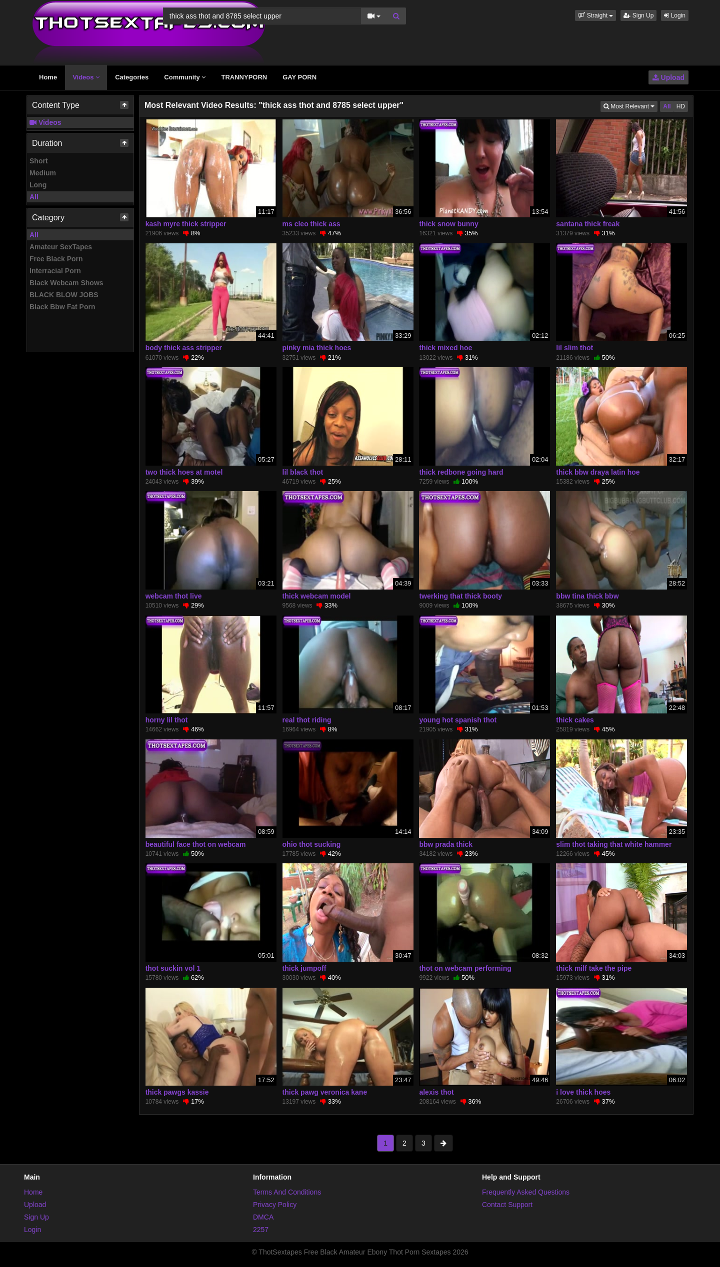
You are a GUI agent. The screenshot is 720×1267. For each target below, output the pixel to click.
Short (39, 161)
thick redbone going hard (461, 472)
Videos (86, 77)
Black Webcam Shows (67, 283)
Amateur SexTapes (61, 247)
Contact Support (507, 1205)
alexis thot (436, 1092)
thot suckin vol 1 (173, 968)
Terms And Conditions (287, 1192)
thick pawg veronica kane (325, 1092)
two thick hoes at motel (184, 472)
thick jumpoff (304, 968)
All (34, 197)
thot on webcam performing (465, 968)
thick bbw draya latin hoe (598, 472)
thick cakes (575, 720)
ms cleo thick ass (311, 224)
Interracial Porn (55, 271)
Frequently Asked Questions (526, 1192)
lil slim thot (574, 348)
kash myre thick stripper (186, 224)
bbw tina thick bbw (587, 596)
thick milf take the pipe (594, 968)
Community (185, 77)
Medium (43, 173)
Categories (131, 77)
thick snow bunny (448, 224)
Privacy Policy (274, 1205)
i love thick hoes (583, 1092)
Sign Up (639, 15)
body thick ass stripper (184, 348)
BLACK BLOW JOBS (64, 295)
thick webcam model (316, 596)
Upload (668, 77)
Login (675, 15)
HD (680, 106)
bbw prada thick (445, 844)
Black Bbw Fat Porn (62, 307)
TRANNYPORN (244, 77)
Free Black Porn (56, 259)
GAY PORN (299, 77)
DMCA (263, 1217)
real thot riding (307, 720)
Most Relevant (631, 105)
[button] (595, 15)
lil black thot (303, 472)
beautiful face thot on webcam (196, 844)
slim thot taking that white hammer (614, 844)
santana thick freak (588, 224)
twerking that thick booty (460, 596)
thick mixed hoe (445, 348)
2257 (260, 1230)
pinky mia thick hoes (317, 348)
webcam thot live (174, 596)
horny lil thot (167, 720)
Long (38, 185)
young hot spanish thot (457, 720)
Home (48, 77)
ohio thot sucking (311, 844)
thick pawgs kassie (177, 1092)
